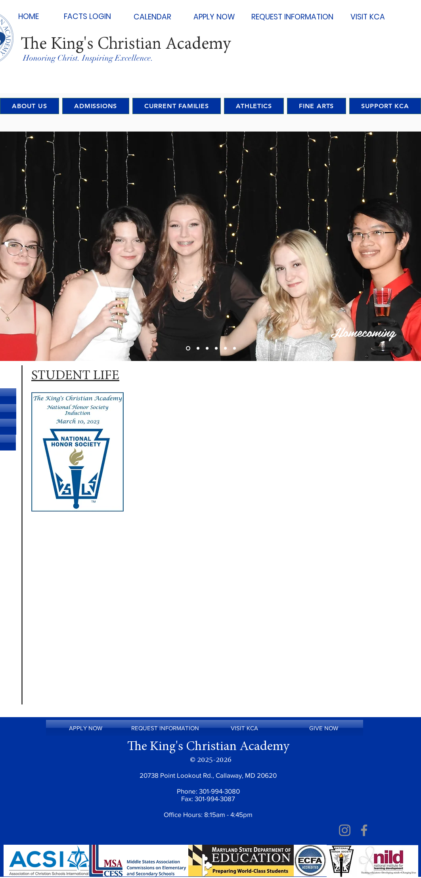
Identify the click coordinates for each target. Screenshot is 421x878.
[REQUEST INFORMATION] (292, 17)
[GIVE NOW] (323, 728)
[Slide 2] (198, 348)
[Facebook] (364, 830)
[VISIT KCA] (367, 17)
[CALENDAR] (152, 17)
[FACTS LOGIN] (87, 17)
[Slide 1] (188, 348)
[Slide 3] (207, 348)
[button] (176, 106)
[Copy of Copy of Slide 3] (225, 348)
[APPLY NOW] (214, 17)
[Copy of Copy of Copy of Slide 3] (234, 348)
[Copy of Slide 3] (216, 348)
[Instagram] (344, 830)
